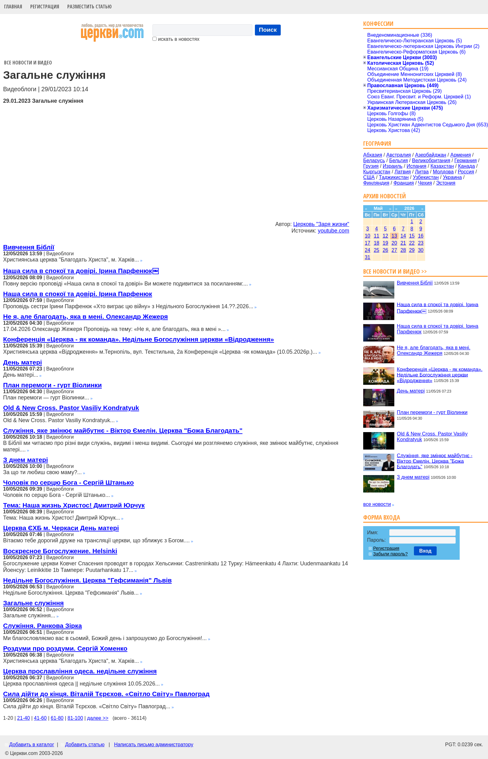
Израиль (392, 166)
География (377, 143)
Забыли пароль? (390, 553)
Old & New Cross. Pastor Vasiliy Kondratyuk (71, 407)
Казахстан (442, 166)
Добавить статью (85, 744)
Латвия (403, 171)
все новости (377, 504)
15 (412, 235)
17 (367, 243)
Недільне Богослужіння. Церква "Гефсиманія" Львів (87, 580)
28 (403, 250)
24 (367, 250)
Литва (422, 171)
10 (367, 235)
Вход (425, 551)
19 (385, 243)
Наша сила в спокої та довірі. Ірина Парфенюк (77, 293)
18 (376, 243)
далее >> (98, 718)
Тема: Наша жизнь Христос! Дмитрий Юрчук (74, 505)
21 (403, 243)
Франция (403, 183)
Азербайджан (430, 155)
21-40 (23, 718)
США (369, 177)
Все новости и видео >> (395, 271)
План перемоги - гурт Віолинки (52, 385)
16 (421, 235)
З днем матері (25, 459)
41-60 (40, 718)
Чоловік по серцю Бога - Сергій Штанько (68, 482)
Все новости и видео (28, 62)
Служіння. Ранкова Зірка (42, 625)
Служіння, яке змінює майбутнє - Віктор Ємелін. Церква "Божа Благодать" (122, 430)
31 (367, 257)
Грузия (370, 166)
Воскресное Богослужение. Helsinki (60, 550)
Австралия (398, 155)
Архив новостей (384, 196)
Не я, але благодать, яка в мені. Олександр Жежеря (85, 316)
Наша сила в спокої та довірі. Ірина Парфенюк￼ (81, 270)
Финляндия (376, 183)
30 (421, 250)
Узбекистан (426, 177)
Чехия (425, 183)
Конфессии (378, 23)
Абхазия (372, 155)
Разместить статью (89, 6)
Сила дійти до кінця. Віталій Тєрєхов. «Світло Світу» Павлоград (106, 693)
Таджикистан (394, 177)
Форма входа (381, 517)
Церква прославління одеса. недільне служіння (80, 671)
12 (385, 235)
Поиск (268, 29)
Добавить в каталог (31, 744)
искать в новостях (175, 39)
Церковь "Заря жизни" (321, 224)
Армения (460, 155)
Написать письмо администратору (153, 744)
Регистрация (44, 6)
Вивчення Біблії (28, 247)
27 (394, 250)
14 (403, 235)
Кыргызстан (376, 171)
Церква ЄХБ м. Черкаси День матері (61, 527)
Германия (465, 160)
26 (385, 250)
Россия (466, 171)
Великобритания (431, 160)
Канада (466, 166)
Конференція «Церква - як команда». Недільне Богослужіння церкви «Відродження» (138, 339)
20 (394, 243)
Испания (416, 166)
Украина (452, 177)
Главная (13, 6)
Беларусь (374, 160)
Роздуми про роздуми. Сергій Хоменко (65, 648)
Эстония (445, 183)
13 (394, 235)
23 (421, 243)
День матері (22, 362)
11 (376, 235)
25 (376, 250)
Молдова (443, 171)
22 (412, 243)
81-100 (75, 718)
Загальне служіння (33, 602)
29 (412, 250)
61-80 (57, 718)
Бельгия (398, 160)
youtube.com (333, 231)
